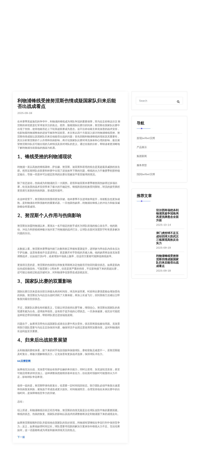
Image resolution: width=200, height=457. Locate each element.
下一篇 (21, 437)
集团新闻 (142, 156)
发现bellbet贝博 (146, 138)
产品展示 (142, 147)
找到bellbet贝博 (146, 174)
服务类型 (142, 165)
